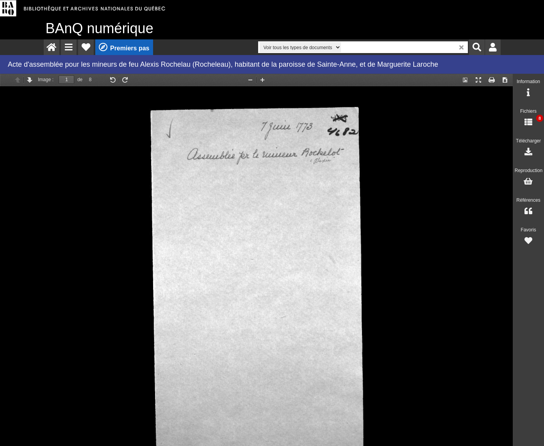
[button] (69, 47)
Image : (46, 79)
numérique (99, 28)
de (79, 79)
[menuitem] (51, 47)
